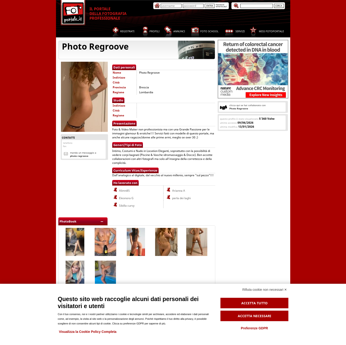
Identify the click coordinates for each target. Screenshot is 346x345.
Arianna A (175, 191)
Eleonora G (123, 198)
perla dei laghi (178, 198)
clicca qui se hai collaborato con (247, 107)
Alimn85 (121, 191)
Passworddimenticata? (221, 5)
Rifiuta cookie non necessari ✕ (264, 289)
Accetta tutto (254, 303)
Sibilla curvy (123, 206)
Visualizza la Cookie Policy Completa (88, 332)
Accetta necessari (254, 316)
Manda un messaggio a (83, 154)
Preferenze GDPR (254, 328)
